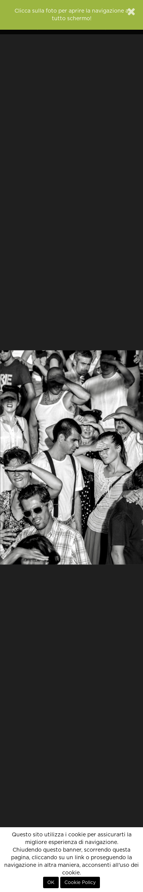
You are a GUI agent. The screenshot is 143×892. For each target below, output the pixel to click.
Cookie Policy (80, 882)
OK (51, 882)
